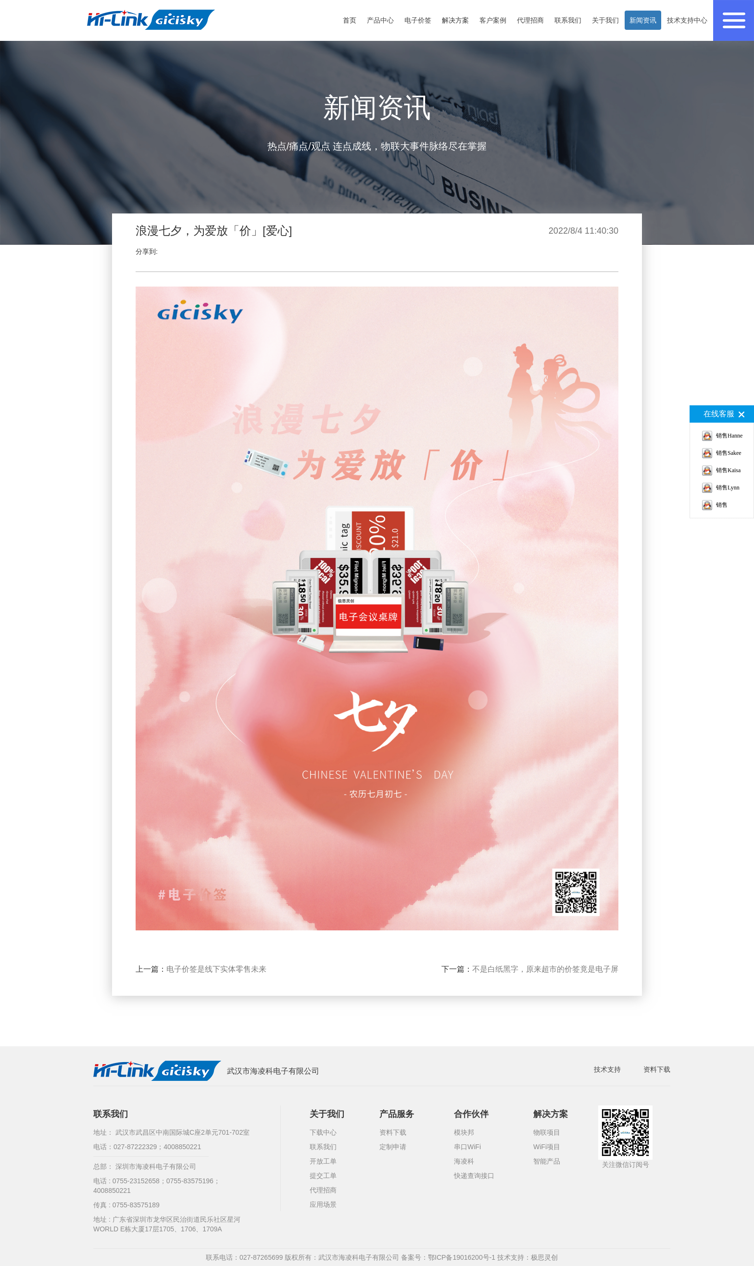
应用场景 (323, 1204)
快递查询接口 (474, 1175)
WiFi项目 (546, 1147)
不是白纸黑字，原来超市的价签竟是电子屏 (545, 969)
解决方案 (455, 20)
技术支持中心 (687, 20)
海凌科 (464, 1161)
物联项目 (546, 1132)
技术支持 (607, 1069)
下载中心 (323, 1132)
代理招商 (530, 20)
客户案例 (492, 20)
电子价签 (417, 20)
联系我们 (567, 20)
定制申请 (392, 1147)
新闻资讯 (642, 20)
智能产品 (546, 1161)
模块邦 (464, 1132)
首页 (349, 20)
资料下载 (656, 1069)
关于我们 (605, 20)
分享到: (147, 251)
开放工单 (323, 1161)
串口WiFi (467, 1147)
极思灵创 (544, 1257)
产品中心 (380, 20)
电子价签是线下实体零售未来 (216, 969)
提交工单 (323, 1175)
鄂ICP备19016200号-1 (461, 1257)
